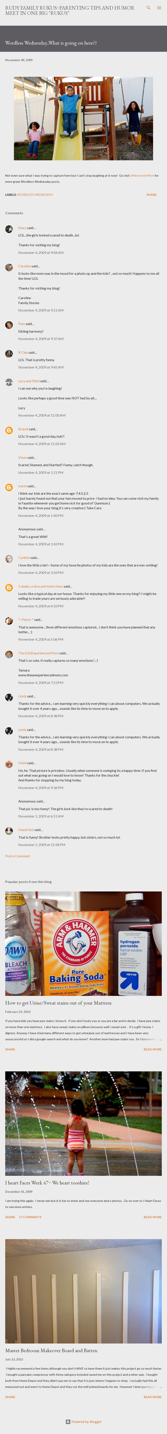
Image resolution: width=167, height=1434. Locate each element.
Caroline (24, 266)
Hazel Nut (26, 830)
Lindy (22, 696)
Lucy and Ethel (29, 381)
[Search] (148, 7)
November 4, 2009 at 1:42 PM (40, 544)
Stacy (22, 228)
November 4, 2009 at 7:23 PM (40, 682)
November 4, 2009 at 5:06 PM (40, 639)
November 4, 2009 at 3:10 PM (40, 572)
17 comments (30, 1217)
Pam (21, 324)
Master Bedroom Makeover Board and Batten (51, 1350)
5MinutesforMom (142, 175)
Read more (153, 1049)
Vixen (22, 457)
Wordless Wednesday (35, 194)
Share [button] (152, 194)
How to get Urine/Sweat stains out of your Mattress (58, 1002)
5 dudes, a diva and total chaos (40, 586)
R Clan (23, 352)
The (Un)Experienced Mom (38, 653)
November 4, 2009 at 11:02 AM (42, 444)
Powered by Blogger (83, 1422)
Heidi (22, 763)
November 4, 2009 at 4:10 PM (40, 606)
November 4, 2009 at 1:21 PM (40, 472)
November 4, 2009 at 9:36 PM (40, 788)
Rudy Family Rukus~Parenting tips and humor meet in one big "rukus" (70, 10)
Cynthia (24, 557)
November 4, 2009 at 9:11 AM (41, 310)
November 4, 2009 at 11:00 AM (42, 415)
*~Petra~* (25, 619)
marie (22, 486)
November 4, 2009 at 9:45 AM (41, 367)
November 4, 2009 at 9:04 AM (41, 252)
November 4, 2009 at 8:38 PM (40, 716)
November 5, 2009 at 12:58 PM (41, 845)
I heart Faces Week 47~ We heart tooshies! (47, 1182)
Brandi (23, 429)
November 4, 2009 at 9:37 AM (41, 339)
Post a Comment (17, 856)
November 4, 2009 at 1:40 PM (40, 515)
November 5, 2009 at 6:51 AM (41, 816)
